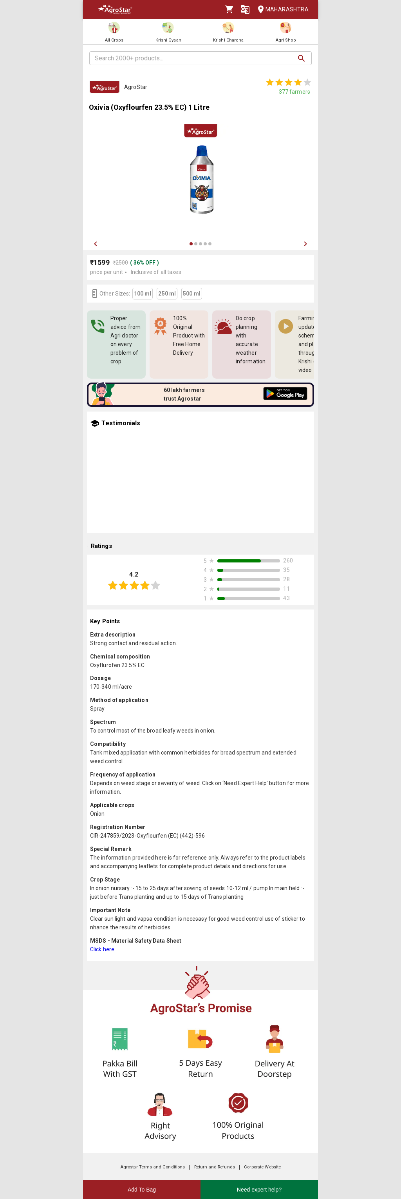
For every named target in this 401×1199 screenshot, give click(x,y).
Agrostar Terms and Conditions (152, 1167)
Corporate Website (262, 1167)
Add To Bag (142, 1189)
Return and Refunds (214, 1167)
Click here (102, 949)
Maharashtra (281, 9)
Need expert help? (259, 1189)
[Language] (245, 9)
